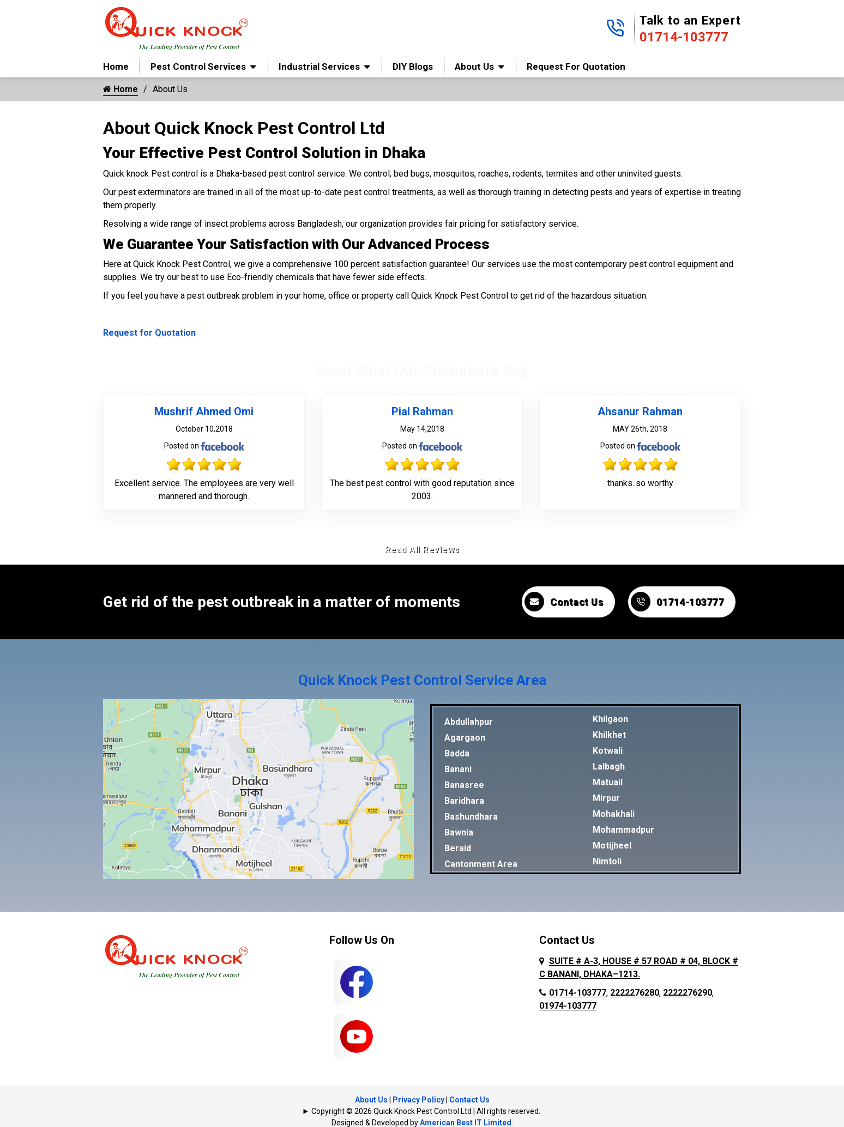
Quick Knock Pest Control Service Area (422, 680)
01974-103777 (567, 1006)
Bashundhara (471, 816)
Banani (458, 769)
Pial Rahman (422, 411)
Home (116, 66)
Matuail (608, 782)
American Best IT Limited (465, 1122)
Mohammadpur (623, 830)
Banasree (464, 785)
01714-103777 (684, 37)
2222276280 (634, 992)
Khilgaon (610, 719)
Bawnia (458, 832)
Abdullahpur (468, 722)
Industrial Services (319, 66)
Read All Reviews (422, 549)
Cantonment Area (480, 864)
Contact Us (564, 601)
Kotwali (608, 751)
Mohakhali (614, 814)
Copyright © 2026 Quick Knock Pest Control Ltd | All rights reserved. (425, 1111)
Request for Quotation (576, 66)
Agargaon (464, 737)
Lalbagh (609, 766)
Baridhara (464, 801)
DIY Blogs (413, 66)
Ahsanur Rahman (640, 411)
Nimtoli (607, 861)
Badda (456, 753)
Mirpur (606, 798)
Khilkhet (609, 735)
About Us (474, 66)
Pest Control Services (198, 66)
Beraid (457, 848)
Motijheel (612, 845)
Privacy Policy (418, 1099)
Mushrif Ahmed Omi (204, 411)
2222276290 (687, 992)
